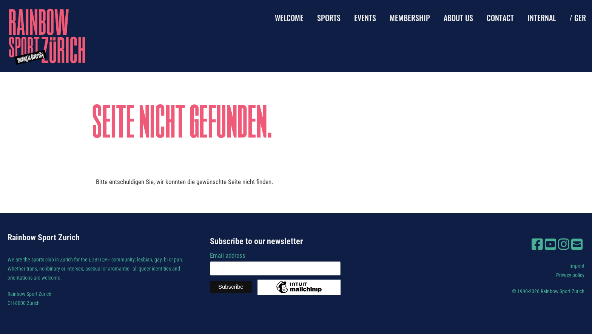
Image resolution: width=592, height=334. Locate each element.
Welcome (289, 17)
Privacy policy (570, 275)
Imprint (576, 266)
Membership (410, 17)
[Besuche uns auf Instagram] (563, 244)
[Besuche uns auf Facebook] (537, 244)
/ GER (577, 17)
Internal (541, 17)
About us (458, 17)
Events (365, 17)
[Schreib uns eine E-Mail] (577, 244)
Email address (227, 255)
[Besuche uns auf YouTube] (550, 244)
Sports (329, 17)
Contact (500, 17)
